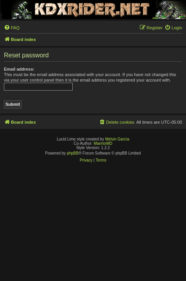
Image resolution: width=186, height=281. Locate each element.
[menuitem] (12, 27)
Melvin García (117, 139)
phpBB (73, 153)
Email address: (19, 69)
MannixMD (103, 143)
